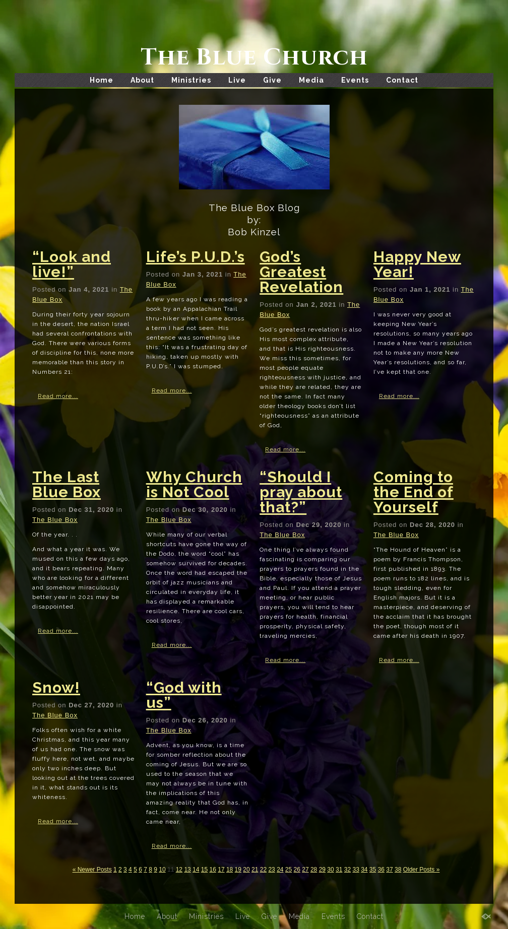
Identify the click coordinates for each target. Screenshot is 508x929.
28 (313, 869)
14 (196, 869)
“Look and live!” (71, 264)
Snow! (56, 687)
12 (179, 869)
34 (364, 869)
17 (221, 869)
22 (263, 869)
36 (381, 869)
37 (389, 869)
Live (237, 80)
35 (372, 869)
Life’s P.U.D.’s (195, 257)
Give (272, 80)
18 (229, 869)
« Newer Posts (92, 869)
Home (101, 80)
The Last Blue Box (66, 484)
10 (162, 869)
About (142, 80)
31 (339, 869)
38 (398, 869)
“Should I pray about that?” (301, 492)
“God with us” (184, 695)
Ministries (191, 80)
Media (311, 80)
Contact (402, 80)
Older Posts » (421, 869)
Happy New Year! (417, 264)
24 (280, 869)
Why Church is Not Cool (194, 484)
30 (330, 869)
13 (187, 869)
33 (355, 869)
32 (347, 869)
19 (238, 869)
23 (271, 869)
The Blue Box (55, 519)
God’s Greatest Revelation (301, 272)
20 (246, 869)
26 (297, 869)
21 (254, 869)
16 (213, 869)
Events (355, 80)
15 (204, 869)
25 (288, 869)
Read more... (58, 396)
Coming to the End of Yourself (413, 492)
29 (322, 869)
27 (305, 869)
